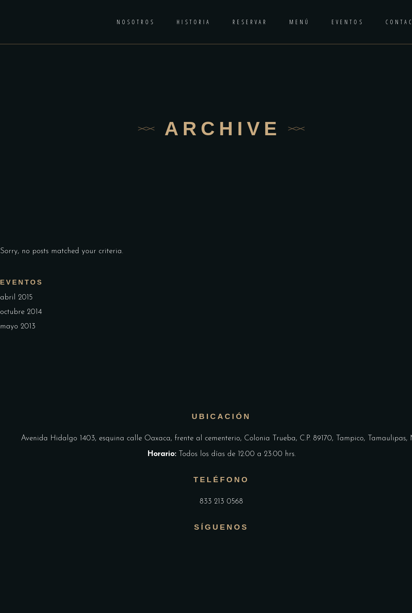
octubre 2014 (21, 312)
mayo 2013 (17, 326)
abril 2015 (16, 297)
